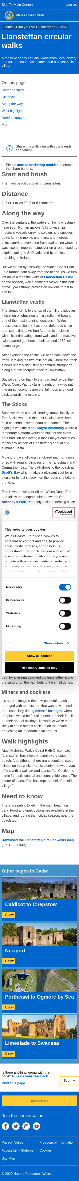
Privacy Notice (12, 1142)
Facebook (5, 1126)
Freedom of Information (57, 1142)
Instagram (26, 1126)
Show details (53, 643)
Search (61, 15)
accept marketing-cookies (38, 165)
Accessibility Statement (19, 1150)
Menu (73, 15)
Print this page (13, 1083)
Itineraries (47, 27)
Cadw (63, 27)
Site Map (8, 1158)
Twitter (16, 1126)
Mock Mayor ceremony (46, 428)
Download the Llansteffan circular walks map (38, 840)
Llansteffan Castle (58, 277)
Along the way (12, 104)
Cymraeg (71, 4)
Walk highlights (13, 111)
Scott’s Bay (11, 472)
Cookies (46, 1150)
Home (8, 27)
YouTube (36, 1126)
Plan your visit (26, 27)
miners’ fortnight (48, 711)
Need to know (12, 118)
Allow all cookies (39, 656)
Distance (8, 97)
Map (5, 125)
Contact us (39, 1101)
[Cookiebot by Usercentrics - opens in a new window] (63, 512)
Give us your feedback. (30, 1076)
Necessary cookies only (39, 668)
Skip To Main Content (18, 5)
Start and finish (13, 90)
